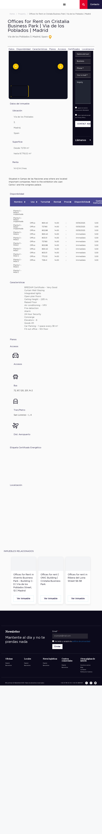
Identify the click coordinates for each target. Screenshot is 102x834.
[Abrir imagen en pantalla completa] (38, 66)
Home (12, 14)
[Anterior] (16, 66)
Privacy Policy (81, 117)
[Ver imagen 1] (19, 91)
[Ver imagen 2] (38, 91)
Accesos (62, 49)
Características (39, 49)
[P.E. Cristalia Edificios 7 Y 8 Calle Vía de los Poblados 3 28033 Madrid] (38, 515)
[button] (64, 4)
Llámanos (80, 140)
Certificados (74, 49)
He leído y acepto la (72, 641)
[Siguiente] (60, 66)
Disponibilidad (23, 49)
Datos (11, 49)
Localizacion (88, 49)
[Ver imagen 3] (57, 91)
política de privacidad (81, 641)
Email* (55, 631)
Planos (52, 49)
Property (22, 14)
